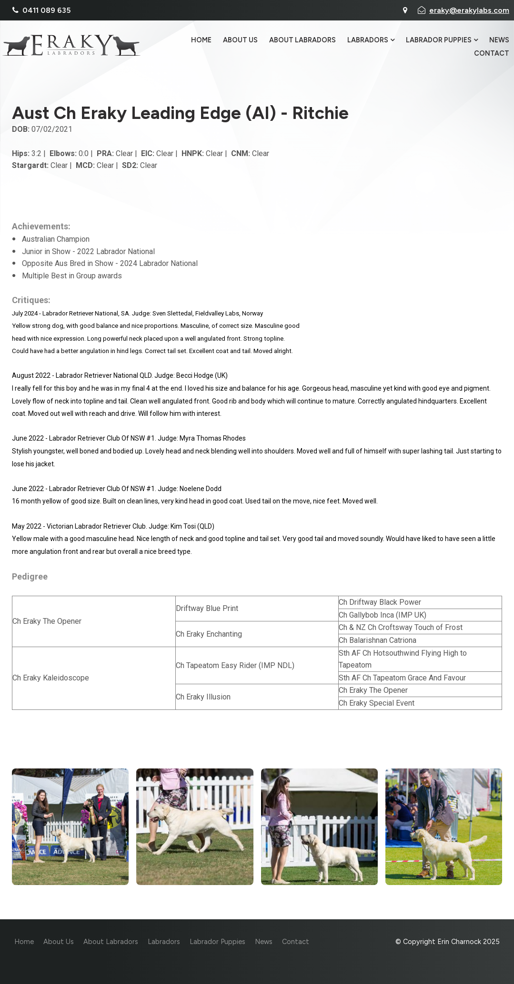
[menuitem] (24, 942)
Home (201, 40)
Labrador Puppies (439, 40)
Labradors (367, 40)
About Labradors (302, 40)
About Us (240, 40)
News (499, 40)
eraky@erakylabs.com (469, 10)
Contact (491, 53)
